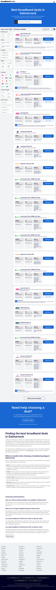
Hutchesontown (40, 559)
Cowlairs (3, 552)
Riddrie (20, 566)
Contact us (28, 577)
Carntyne (21, 550)
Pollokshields (22, 564)
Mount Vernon (40, 561)
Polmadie (39, 564)
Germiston (21, 555)
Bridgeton (3, 548)
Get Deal (48, 39)
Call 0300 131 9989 (28, 420)
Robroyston (39, 566)
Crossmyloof (39, 552)
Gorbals (3, 557)
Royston (3, 568)
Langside (21, 561)
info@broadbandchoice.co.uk (24, 583)
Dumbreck (21, 554)
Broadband (27, 6)
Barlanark (3, 546)
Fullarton (3, 555)
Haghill (38, 557)
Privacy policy (21, 580)
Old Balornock (4, 564)
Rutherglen (21, 568)
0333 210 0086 (38, 583)
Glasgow (38, 555)
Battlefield (21, 546)
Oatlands (39, 563)
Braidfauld (39, 546)
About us (14, 577)
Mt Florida (3, 563)
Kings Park (3, 561)
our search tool (30, 450)
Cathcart (38, 550)
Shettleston (4, 570)
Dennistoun (4, 554)
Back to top (10, 536)
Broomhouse (22, 548)
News (35, 580)
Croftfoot (21, 552)
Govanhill (21, 557)
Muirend (21, 563)
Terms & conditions (42, 577)
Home (22, 6)
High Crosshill (4, 559)
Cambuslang (39, 548)
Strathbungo (39, 570)
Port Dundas (4, 566)
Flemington (39, 554)
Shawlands (39, 568)
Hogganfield (22, 559)
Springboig (21, 570)
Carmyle (3, 550)
